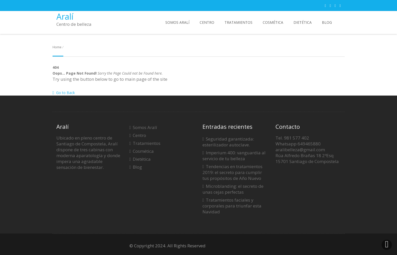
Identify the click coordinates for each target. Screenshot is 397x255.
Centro (207, 22)
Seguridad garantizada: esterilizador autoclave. (228, 142)
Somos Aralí (177, 22)
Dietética (302, 22)
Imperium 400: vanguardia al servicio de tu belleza (234, 155)
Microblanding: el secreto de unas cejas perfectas (232, 189)
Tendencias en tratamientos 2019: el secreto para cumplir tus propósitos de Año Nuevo (232, 172)
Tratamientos (238, 22)
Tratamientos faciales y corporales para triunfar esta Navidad (231, 206)
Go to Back (64, 92)
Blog (327, 22)
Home (57, 47)
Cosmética (273, 22)
